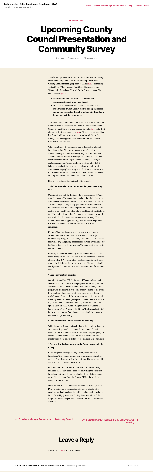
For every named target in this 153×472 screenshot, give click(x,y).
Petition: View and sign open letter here (109, 6)
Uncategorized (76, 21)
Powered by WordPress (79, 466)
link (90, 84)
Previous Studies (142, 6)
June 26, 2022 (75, 59)
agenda (63, 94)
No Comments (92, 59)
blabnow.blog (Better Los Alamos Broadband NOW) (33, 4)
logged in (61, 451)
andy (62, 59)
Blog (130, 6)
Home (88, 6)
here (93, 129)
